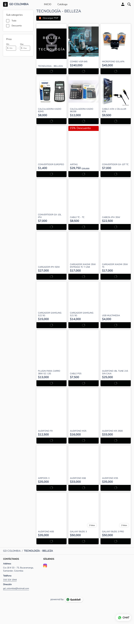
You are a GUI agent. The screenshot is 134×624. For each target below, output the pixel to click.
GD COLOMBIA (19, 4)
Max (21, 44)
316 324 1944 (10, 579)
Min (7, 44)
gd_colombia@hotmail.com (16, 588)
